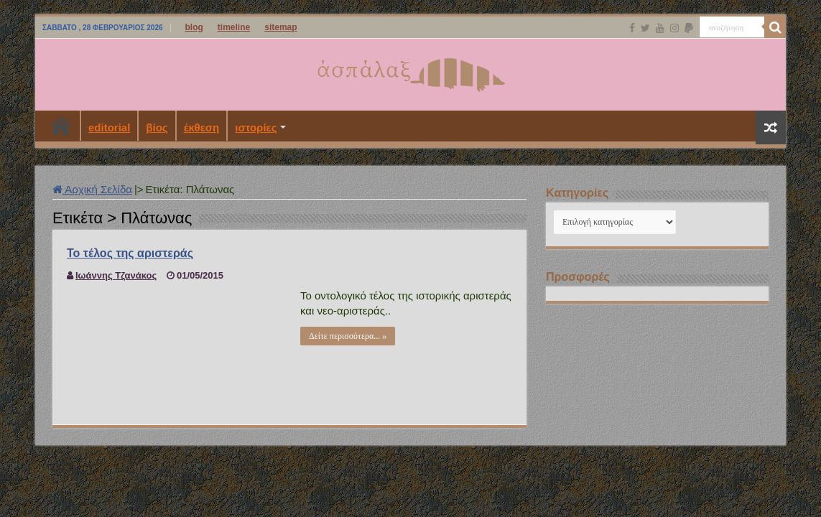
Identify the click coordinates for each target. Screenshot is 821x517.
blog (194, 27)
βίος (156, 127)
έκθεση (202, 127)
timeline (234, 27)
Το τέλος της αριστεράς (130, 253)
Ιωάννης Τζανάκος (116, 275)
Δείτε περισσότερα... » (347, 336)
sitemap (280, 27)
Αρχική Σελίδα (92, 189)
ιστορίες (256, 127)
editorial (109, 127)
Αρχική (61, 126)
